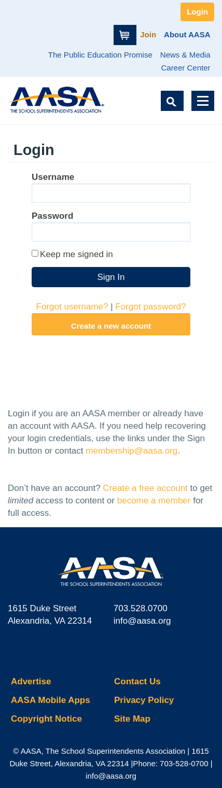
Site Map (132, 719)
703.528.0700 (141, 608)
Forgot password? (150, 307)
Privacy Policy (144, 700)
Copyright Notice (46, 719)
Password (52, 216)
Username (53, 177)
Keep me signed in (76, 254)
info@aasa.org (142, 621)
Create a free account (145, 488)
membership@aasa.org (131, 451)
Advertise (31, 681)
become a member (154, 500)
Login (197, 11)
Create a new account (111, 325)
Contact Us (137, 681)
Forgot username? (72, 307)
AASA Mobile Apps (50, 700)
